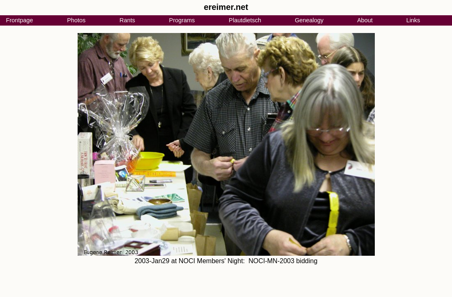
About (365, 20)
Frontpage (19, 20)
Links (413, 20)
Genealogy (309, 20)
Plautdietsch (245, 20)
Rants (127, 20)
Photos (76, 20)
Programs (182, 20)
